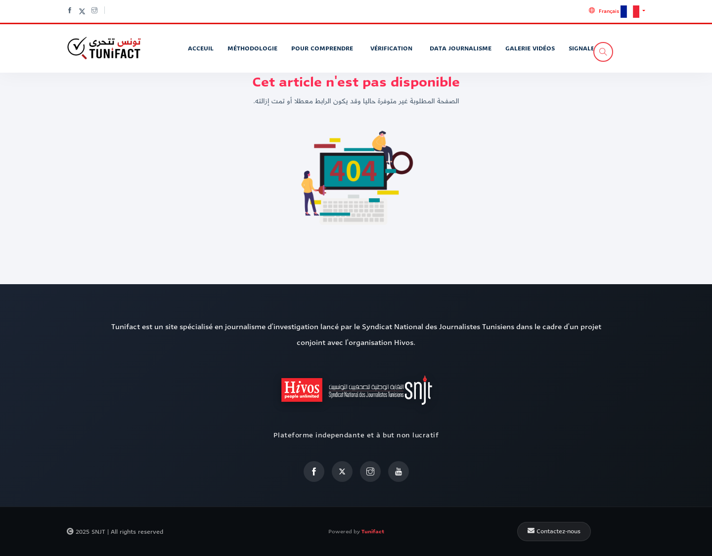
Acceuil (201, 48)
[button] (617, 11)
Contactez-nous (554, 531)
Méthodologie (252, 48)
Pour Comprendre (323, 48)
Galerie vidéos (530, 48)
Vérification (392, 48)
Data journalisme (460, 48)
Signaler (583, 48)
